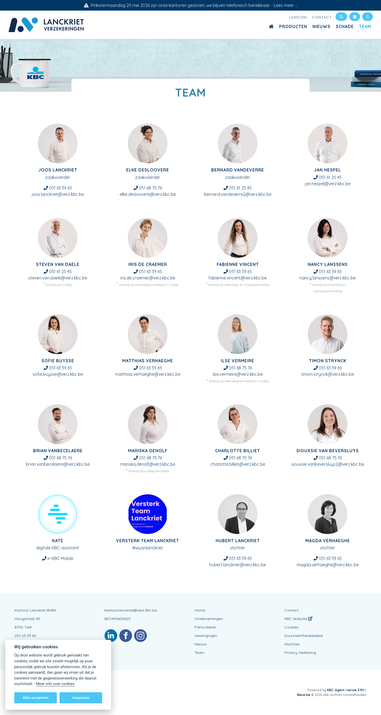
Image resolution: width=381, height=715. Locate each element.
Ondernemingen (208, 618)
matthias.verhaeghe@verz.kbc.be (147, 374)
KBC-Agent (335, 690)
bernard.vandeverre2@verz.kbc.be (237, 194)
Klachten (292, 644)
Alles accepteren (35, 698)
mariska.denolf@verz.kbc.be (147, 464)
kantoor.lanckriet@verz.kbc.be (131, 610)
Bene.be (303, 695)
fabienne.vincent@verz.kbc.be (237, 277)
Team (365, 26)
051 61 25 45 (240, 188)
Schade (345, 26)
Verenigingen (205, 635)
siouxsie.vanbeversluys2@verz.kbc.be (327, 464)
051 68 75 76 (150, 188)
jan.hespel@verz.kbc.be (328, 183)
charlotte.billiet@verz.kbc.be (237, 464)
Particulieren (205, 627)
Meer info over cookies (55, 684)
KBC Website (298, 618)
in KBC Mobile (60, 558)
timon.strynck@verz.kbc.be (327, 374)
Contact (322, 17)
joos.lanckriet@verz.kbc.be (58, 194)
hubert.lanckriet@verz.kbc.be (237, 564)
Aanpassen (80, 698)
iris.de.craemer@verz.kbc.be (147, 277)
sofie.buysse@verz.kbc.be (58, 374)
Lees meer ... (285, 5)
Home (199, 610)
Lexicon (298, 17)
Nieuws (321, 26)
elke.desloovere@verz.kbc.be (148, 194)
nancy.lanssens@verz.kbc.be (328, 277)
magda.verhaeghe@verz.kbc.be (328, 564)
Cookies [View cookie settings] (291, 627)
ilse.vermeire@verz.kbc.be (238, 374)
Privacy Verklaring (300, 652)
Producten (293, 26)
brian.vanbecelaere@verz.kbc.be (58, 464)
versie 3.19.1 (356, 690)
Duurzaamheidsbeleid (303, 635)
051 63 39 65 (60, 188)
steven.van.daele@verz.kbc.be (57, 277)
